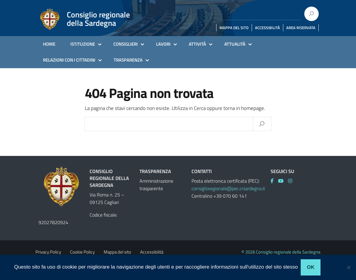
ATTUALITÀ (234, 44)
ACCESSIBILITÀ (267, 28)
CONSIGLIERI (125, 44)
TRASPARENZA (128, 59)
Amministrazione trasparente (156, 184)
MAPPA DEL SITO (234, 28)
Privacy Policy (48, 251)
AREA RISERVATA (300, 28)
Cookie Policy (82, 251)
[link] (274, 180)
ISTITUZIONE (82, 44)
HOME (49, 44)
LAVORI (163, 44)
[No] (348, 267)
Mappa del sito (117, 251)
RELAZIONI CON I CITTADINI (69, 59)
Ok (311, 267)
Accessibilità (151, 251)
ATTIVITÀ (197, 44)
